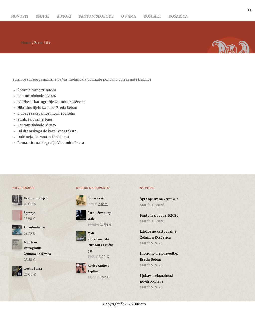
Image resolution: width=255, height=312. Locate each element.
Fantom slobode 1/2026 (36, 96)
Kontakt (152, 17)
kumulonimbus (35, 227)
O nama (128, 17)
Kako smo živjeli (36, 198)
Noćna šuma (33, 269)
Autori (64, 17)
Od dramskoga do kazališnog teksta (46, 131)
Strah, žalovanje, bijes (35, 119)
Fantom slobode (96, 17)
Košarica (178, 17)
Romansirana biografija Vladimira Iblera (50, 143)
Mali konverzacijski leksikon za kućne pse (100, 242)
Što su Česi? (96, 198)
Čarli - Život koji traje (99, 215)
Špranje (29, 213)
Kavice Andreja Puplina (98, 268)
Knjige (42, 17)
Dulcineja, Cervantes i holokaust (43, 137)
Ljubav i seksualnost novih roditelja (46, 113)
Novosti (19, 17)
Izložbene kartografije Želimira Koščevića (51, 102)
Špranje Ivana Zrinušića (36, 90)
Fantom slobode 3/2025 (36, 125)
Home (26, 43)
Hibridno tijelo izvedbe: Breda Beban (47, 108)
